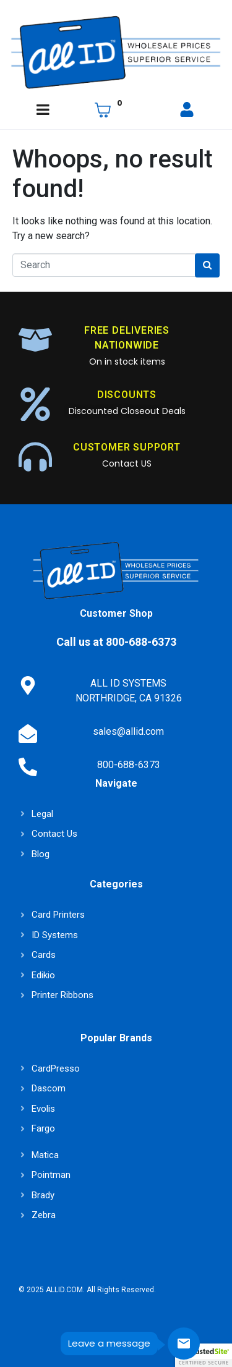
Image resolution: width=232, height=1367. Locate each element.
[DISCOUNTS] (35, 404)
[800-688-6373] (28, 767)
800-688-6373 (128, 765)
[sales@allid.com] (28, 733)
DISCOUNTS (127, 394)
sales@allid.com (128, 731)
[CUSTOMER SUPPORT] (35, 456)
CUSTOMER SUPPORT (127, 447)
